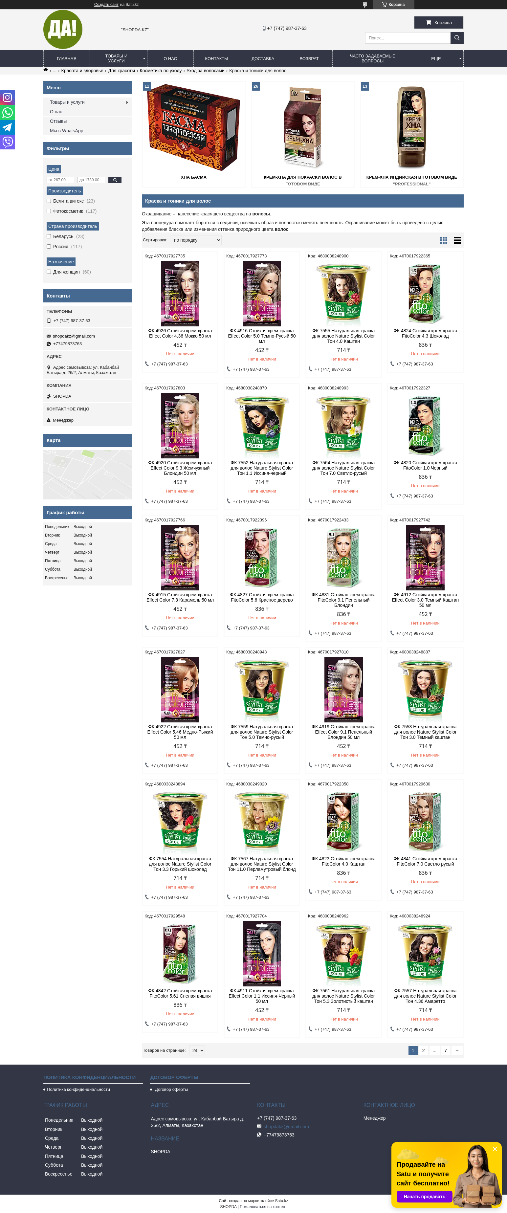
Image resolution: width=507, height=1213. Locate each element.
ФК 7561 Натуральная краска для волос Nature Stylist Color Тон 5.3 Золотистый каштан (343, 996)
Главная (67, 58)
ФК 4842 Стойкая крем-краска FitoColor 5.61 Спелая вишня (180, 993)
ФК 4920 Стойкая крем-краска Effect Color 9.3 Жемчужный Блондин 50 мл (180, 468)
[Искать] (457, 38)
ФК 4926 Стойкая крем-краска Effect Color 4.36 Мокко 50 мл (180, 333)
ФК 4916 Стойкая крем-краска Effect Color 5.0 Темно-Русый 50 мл (262, 336)
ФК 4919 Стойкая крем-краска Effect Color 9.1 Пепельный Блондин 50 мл (343, 732)
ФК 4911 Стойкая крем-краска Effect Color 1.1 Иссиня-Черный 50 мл (262, 996)
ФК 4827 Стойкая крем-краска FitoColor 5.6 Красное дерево (262, 597)
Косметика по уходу (161, 70)
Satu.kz (281, 1201)
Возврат (309, 58)
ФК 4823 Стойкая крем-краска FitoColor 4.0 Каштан (343, 861)
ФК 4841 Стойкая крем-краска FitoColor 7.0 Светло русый (425, 861)
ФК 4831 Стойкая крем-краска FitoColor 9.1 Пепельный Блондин (343, 600)
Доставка (263, 58)
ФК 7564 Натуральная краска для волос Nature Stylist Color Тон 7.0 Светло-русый (343, 468)
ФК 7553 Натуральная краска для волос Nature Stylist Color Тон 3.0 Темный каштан (425, 732)
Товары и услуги (116, 58)
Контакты (216, 58)
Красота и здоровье (82, 70)
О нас (170, 58)
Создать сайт (106, 4)
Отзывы (58, 121)
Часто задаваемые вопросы (372, 58)
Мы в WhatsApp (66, 130)
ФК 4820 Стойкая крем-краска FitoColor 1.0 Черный (425, 465)
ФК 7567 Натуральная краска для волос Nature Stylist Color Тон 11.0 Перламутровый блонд (262, 864)
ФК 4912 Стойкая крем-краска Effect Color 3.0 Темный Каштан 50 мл (425, 600)
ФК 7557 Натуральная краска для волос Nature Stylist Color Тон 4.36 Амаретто (425, 996)
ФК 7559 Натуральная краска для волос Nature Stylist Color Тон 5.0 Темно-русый (262, 732)
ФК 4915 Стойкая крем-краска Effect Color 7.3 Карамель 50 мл (180, 597)
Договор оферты (171, 1089)
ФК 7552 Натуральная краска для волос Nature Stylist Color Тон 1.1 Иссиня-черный (262, 468)
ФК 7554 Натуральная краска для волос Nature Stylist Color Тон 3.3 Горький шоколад (180, 864)
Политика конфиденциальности (78, 1089)
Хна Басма (194, 177)
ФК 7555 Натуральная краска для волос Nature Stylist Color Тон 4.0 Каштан (343, 336)
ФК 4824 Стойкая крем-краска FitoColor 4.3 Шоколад (425, 333)
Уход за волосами (206, 70)
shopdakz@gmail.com (74, 336)
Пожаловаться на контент (263, 1206)
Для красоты (121, 70)
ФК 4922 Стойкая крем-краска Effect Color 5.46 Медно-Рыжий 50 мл (180, 732)
